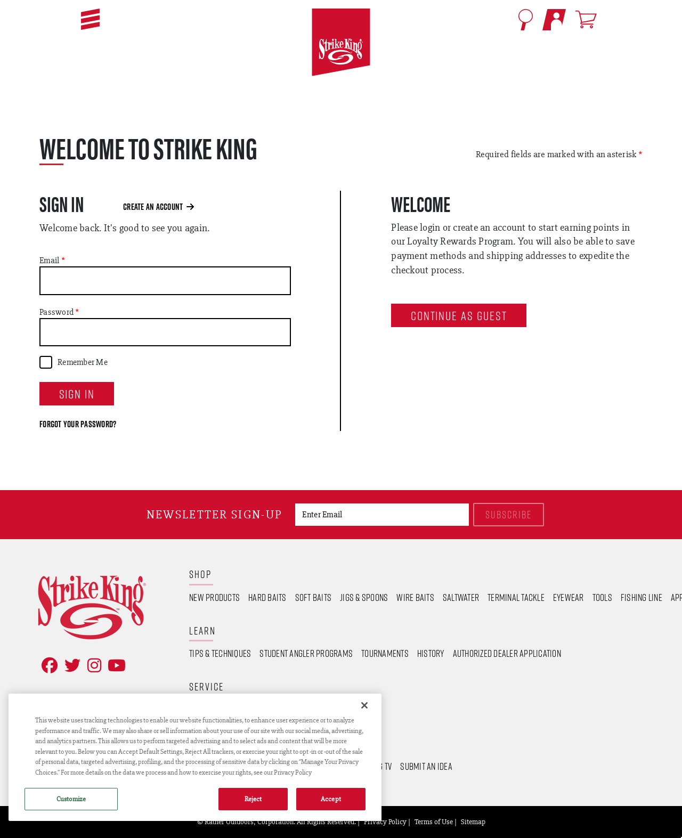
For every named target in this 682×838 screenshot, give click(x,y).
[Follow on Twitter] (70, 665)
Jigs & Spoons (364, 597)
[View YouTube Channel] (114, 665)
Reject (253, 799)
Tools (602, 597)
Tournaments (385, 653)
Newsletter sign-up (214, 514)
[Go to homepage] (341, 43)
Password (56, 312)
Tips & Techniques (220, 653)
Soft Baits (313, 597)
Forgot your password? (77, 424)
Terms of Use (434, 821)
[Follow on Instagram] (92, 665)
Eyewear (568, 597)
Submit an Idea (426, 766)
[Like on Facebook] (47, 665)
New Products (214, 597)
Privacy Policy (385, 821)
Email (49, 260)
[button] (90, 19)
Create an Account (158, 207)
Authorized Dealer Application (507, 653)
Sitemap (473, 821)
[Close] (364, 705)
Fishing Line (641, 597)
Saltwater (461, 597)
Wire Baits (415, 597)
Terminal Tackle (516, 597)
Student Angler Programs (306, 653)
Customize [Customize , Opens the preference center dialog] (71, 799)
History (430, 653)
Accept (331, 799)
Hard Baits (267, 597)
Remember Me (83, 362)
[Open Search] (525, 20)
